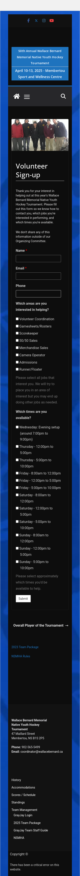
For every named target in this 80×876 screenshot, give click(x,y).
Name (21, 251)
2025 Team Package (27, 823)
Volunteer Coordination (35, 319)
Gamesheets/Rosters (34, 326)
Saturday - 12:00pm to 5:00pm (34, 511)
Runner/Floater (29, 369)
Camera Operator (30, 355)
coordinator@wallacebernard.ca (41, 751)
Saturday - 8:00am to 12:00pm (33, 498)
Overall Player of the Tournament (40, 625)
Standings (18, 802)
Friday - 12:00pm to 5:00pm (38, 481)
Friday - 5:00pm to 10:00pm (38, 488)
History (16, 780)
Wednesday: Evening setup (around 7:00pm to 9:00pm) (38, 433)
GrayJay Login (23, 815)
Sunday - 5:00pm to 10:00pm (32, 565)
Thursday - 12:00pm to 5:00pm (34, 450)
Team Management (24, 810)
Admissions (26, 362)
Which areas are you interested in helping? (32, 306)
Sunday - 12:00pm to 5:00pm (33, 551)
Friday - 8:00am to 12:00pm (38, 473)
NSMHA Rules (21, 656)
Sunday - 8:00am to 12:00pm (32, 538)
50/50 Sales (27, 341)
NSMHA (19, 838)
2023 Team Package (25, 647)
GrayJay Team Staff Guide (31, 830)
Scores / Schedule (24, 795)
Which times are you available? (31, 415)
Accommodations (23, 787)
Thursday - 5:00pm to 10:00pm (33, 463)
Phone (21, 286)
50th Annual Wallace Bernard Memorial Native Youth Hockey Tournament (40, 57)
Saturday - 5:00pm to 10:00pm (33, 525)
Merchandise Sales (32, 348)
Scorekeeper (27, 333)
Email (21, 268)
